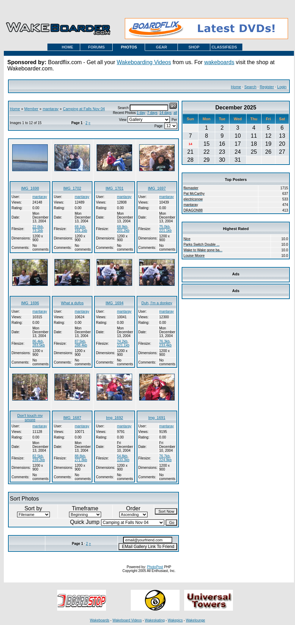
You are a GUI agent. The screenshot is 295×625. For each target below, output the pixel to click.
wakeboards (219, 62)
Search (250, 87)
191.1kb (81, 231)
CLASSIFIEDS (224, 47)
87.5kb (80, 341)
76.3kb (164, 341)
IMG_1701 (114, 188)
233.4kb (165, 345)
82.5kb (37, 456)
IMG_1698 (30, 188)
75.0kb (164, 227)
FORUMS (96, 47)
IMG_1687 (72, 418)
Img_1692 (114, 418)
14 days (165, 113)
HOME (67, 47)
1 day (141, 113)
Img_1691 (156, 418)
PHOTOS (129, 47)
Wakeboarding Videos (144, 62)
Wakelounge (195, 620)
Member (31, 109)
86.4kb (37, 341)
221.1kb (165, 231)
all (175, 113)
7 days (152, 113)
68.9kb (122, 227)
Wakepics (175, 620)
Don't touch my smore (30, 417)
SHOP (194, 47)
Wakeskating (155, 620)
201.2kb (123, 231)
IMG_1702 (72, 188)
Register (267, 87)
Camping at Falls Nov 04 (84, 109)
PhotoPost (155, 567)
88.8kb (80, 456)
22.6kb (37, 227)
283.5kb (38, 345)
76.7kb (164, 456)
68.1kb (80, 227)
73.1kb (37, 231)
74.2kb (122, 341)
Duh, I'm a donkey (156, 303)
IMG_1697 (157, 188)
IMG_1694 (114, 303)
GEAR (161, 47)
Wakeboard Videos (127, 620)
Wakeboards (99, 620)
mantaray (51, 109)
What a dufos (72, 303)
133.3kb (123, 460)
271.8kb (81, 460)
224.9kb (165, 460)
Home (236, 87)
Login (282, 87)
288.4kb (81, 345)
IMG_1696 (30, 303)
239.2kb (38, 460)
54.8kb (122, 456)
